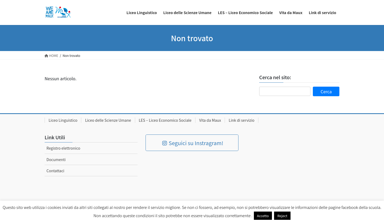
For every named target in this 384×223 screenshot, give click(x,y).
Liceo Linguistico (63, 120)
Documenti (56, 159)
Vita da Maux (210, 120)
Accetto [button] (263, 215)
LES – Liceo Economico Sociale (165, 120)
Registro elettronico (63, 148)
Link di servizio (241, 120)
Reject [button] (282, 215)
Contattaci (55, 170)
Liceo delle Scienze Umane (108, 120)
